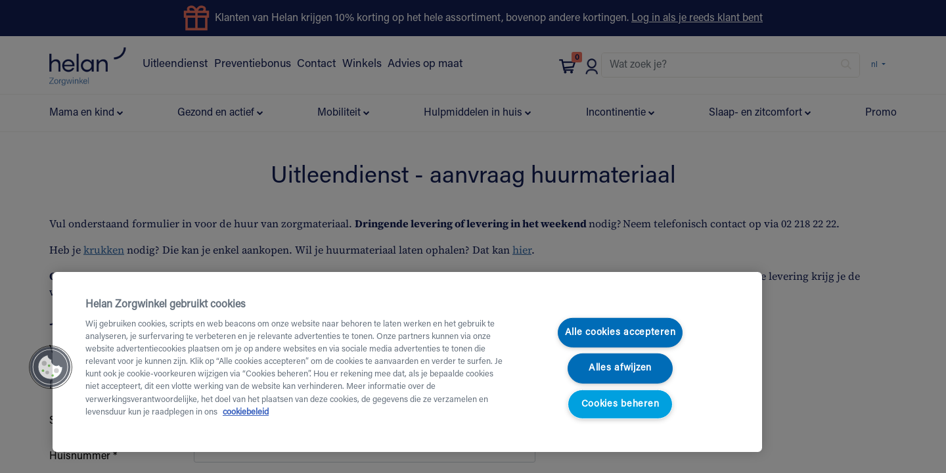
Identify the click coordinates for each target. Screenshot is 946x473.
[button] (51, 367)
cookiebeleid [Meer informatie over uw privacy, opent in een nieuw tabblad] (246, 413)
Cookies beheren (620, 404)
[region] (407, 362)
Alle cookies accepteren (620, 333)
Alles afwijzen (620, 368)
